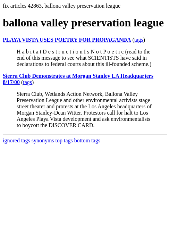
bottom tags (87, 140)
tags (138, 40)
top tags (64, 140)
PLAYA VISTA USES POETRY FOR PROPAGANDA (67, 40)
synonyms (43, 140)
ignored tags (16, 140)
